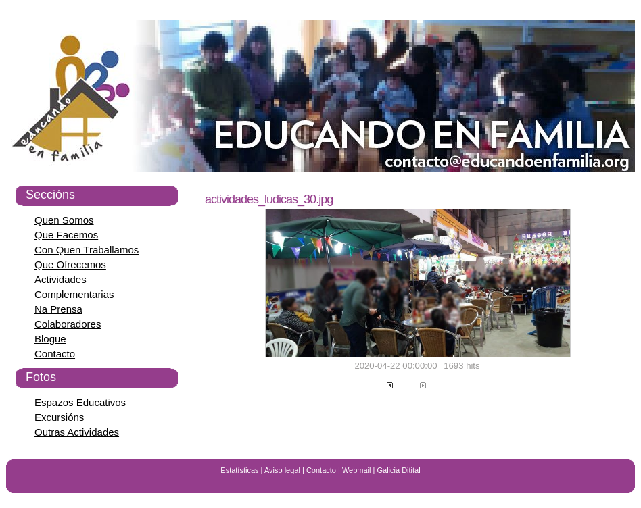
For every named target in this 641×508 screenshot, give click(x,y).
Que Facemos (66, 234)
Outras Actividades (76, 432)
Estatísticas (239, 470)
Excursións (59, 417)
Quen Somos (64, 220)
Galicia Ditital (399, 470)
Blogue (50, 339)
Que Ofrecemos (70, 264)
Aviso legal (282, 470)
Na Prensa (58, 309)
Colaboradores (67, 324)
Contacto (54, 353)
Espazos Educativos (80, 402)
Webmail (356, 470)
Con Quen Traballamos (86, 249)
